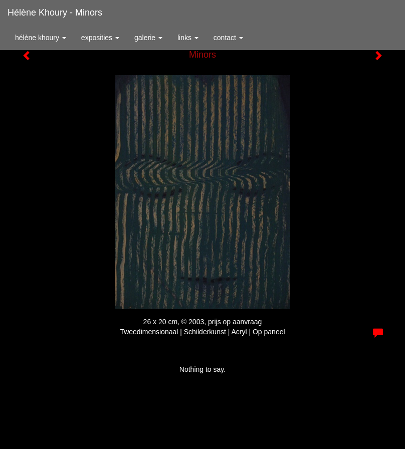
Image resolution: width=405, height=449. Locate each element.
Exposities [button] (100, 38)
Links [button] (187, 38)
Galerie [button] (148, 38)
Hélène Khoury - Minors (55, 13)
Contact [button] (228, 38)
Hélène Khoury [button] (40, 38)
